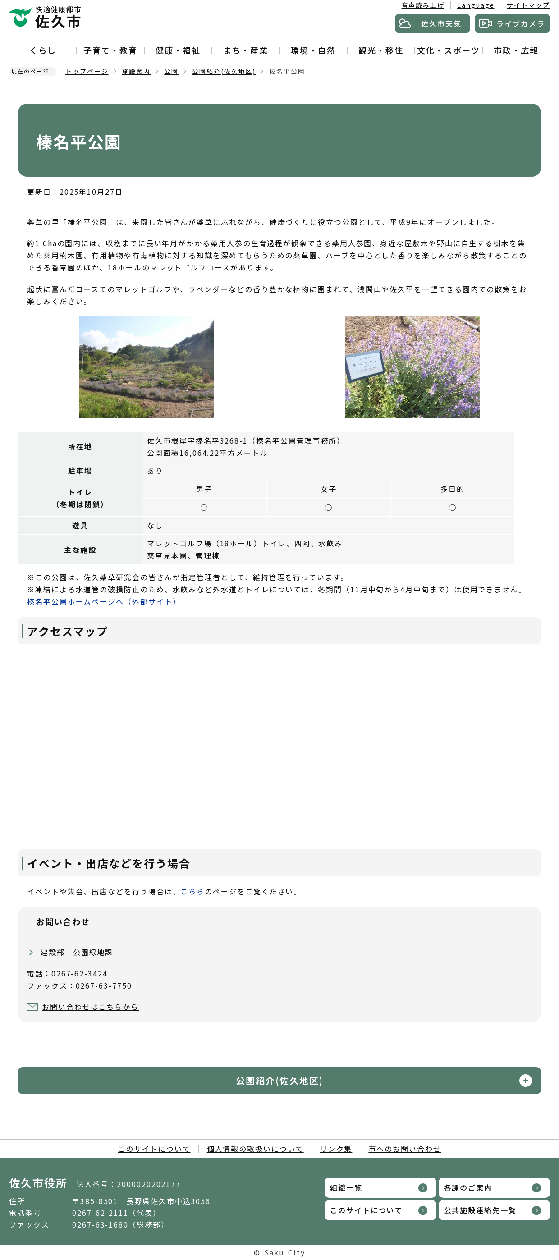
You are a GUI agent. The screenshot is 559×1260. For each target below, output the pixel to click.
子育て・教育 (110, 50)
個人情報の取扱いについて (255, 1148)
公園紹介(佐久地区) (224, 71)
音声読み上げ (423, 4)
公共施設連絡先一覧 (480, 1210)
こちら (192, 891)
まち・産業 (245, 50)
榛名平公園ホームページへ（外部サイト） (103, 601)
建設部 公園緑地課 (77, 952)
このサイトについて (154, 1148)
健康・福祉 (178, 50)
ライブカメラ (520, 23)
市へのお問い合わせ (404, 1148)
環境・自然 (313, 50)
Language (475, 4)
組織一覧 (346, 1187)
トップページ (87, 71)
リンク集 (336, 1148)
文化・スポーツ (448, 50)
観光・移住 (380, 50)
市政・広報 (516, 50)
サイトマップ (528, 4)
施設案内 (136, 71)
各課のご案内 (468, 1187)
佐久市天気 (441, 23)
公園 (171, 71)
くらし (42, 50)
